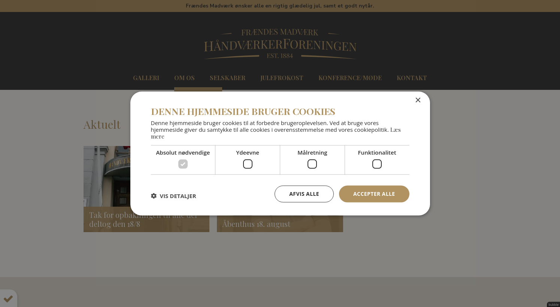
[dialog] (280, 153)
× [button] (418, 100)
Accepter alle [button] (374, 193)
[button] (173, 195)
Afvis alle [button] (304, 193)
